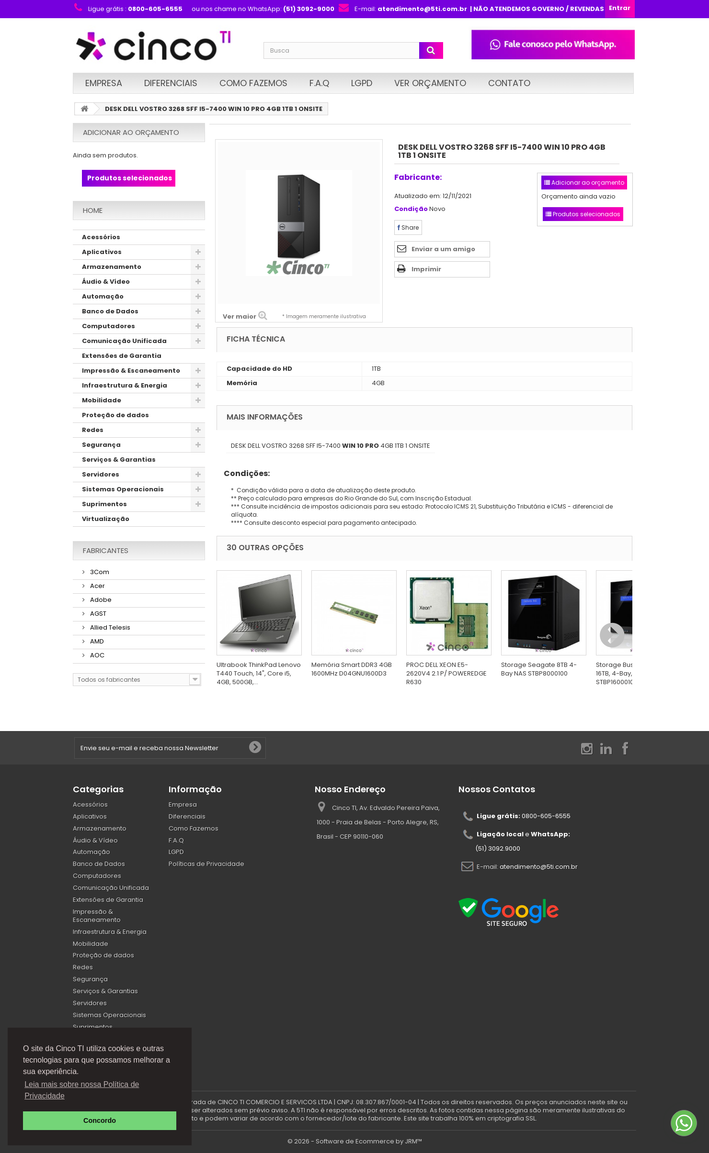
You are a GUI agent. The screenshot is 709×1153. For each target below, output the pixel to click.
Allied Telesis (109, 627)
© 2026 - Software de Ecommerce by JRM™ (354, 1141)
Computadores (108, 326)
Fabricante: (418, 177)
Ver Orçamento (430, 83)
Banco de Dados (110, 311)
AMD (96, 641)
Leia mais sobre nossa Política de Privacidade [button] (81, 1090)
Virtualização (105, 518)
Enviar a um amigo (443, 249)
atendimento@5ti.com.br (539, 866)
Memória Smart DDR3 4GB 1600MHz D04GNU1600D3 (351, 669)
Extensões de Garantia (121, 355)
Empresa (103, 83)
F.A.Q (319, 83)
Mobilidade (101, 400)
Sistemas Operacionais (123, 489)
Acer (97, 585)
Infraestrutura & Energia (124, 385)
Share (408, 227)
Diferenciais (170, 83)
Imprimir (426, 269)
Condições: (243, 473)
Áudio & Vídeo (106, 281)
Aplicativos (102, 251)
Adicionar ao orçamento (131, 132)
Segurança (101, 444)
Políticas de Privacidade (206, 863)
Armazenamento (111, 266)
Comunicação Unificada (124, 340)
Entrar (619, 7)
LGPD (361, 83)
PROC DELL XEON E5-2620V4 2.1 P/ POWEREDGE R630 (446, 673)
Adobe (100, 599)
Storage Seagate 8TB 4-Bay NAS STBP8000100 (539, 669)
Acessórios (101, 237)
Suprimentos (104, 504)
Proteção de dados (115, 415)
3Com (99, 571)
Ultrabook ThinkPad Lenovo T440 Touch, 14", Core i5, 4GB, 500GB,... (259, 673)
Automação (103, 296)
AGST (97, 613)
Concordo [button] (99, 1120)
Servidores (100, 474)
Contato (509, 83)
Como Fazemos (253, 83)
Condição (411, 209)
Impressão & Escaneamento (131, 370)
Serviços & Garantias (119, 459)
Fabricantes (105, 550)
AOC (96, 655)
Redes (92, 429)
